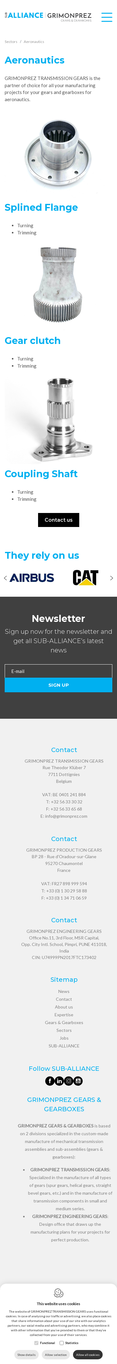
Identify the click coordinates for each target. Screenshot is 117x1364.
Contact (64, 999)
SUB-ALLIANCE (64, 1045)
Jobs (64, 1038)
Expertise (64, 1014)
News (64, 991)
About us (64, 1006)
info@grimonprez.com (66, 816)
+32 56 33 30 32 (66, 801)
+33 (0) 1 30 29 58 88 (66, 890)
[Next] (111, 578)
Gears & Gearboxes (64, 1022)
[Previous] (5, 578)
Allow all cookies (88, 1355)
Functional (47, 1343)
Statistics (71, 1343)
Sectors (64, 1030)
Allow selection (56, 1355)
